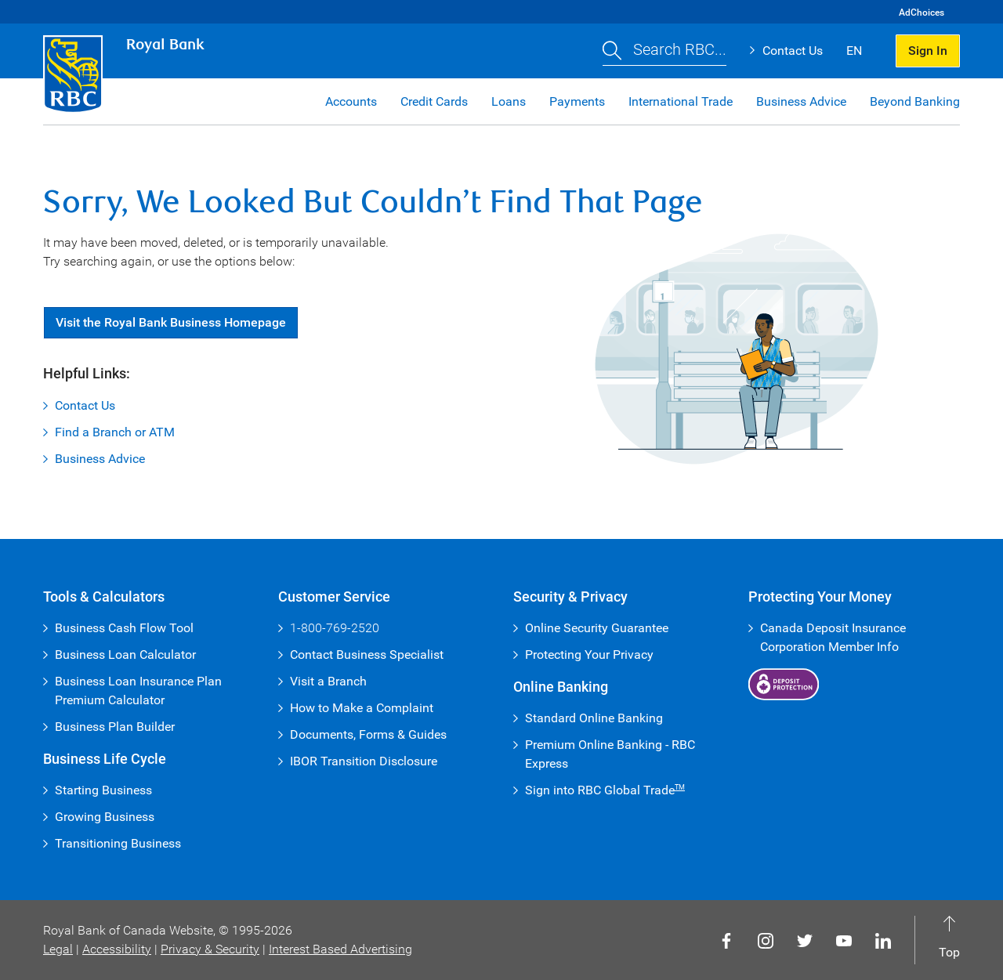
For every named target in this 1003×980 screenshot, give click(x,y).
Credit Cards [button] (434, 101)
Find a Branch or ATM (115, 432)
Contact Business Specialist (367, 654)
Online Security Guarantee (596, 627)
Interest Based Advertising (340, 949)
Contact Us (792, 50)
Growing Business (104, 816)
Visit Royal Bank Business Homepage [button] (171, 322)
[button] (664, 51)
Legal (58, 949)
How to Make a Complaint (361, 707)
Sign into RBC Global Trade (605, 790)
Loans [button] (508, 101)
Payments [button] (577, 101)
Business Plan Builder (115, 726)
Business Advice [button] (801, 101)
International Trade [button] (680, 101)
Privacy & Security (210, 949)
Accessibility (116, 949)
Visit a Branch (328, 681)
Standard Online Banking (594, 718)
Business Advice (100, 458)
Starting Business (103, 790)
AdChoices (921, 12)
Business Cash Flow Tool (124, 627)
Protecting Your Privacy (589, 654)
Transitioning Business (118, 843)
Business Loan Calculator (125, 654)
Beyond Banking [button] (915, 101)
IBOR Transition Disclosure (363, 761)
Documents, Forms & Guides (368, 734)
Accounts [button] (351, 101)
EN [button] (854, 50)
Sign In (927, 50)
